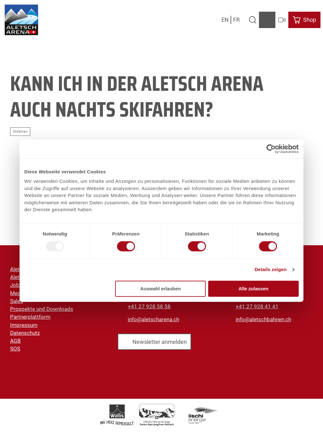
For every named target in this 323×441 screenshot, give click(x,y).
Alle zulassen (253, 288)
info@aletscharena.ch (153, 319)
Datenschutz (25, 333)
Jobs (16, 285)
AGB (15, 341)
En (225, 19)
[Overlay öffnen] (252, 20)
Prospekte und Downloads (41, 309)
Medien (19, 293)
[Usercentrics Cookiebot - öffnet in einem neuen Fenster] (271, 149)
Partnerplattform (30, 317)
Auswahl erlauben (160, 288)
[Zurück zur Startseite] (21, 20)
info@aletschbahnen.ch (263, 319)
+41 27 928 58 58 (149, 306)
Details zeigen (270, 269)
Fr (236, 19)
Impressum (24, 325)
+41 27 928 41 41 (257, 306)
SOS (15, 349)
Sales (16, 301)
